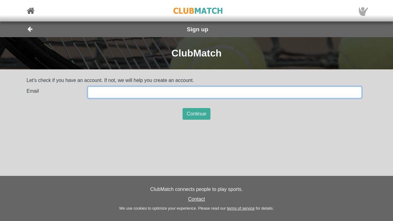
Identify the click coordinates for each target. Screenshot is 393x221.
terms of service (241, 208)
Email (33, 91)
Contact (196, 199)
